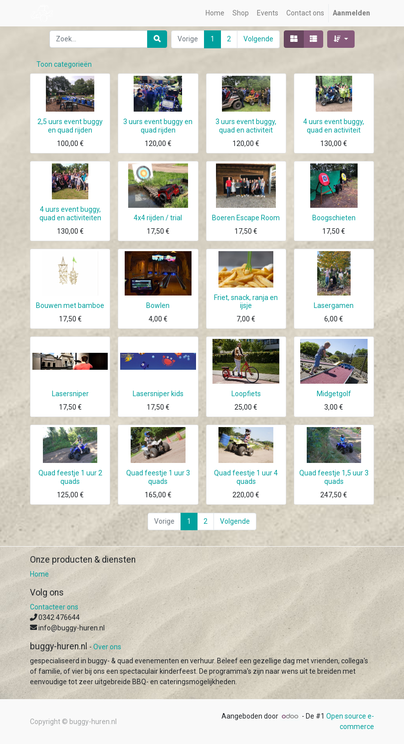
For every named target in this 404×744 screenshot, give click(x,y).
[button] (341, 39)
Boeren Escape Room (246, 218)
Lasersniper (70, 394)
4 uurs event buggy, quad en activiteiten (70, 213)
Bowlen (158, 305)
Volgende (258, 39)
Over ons (107, 647)
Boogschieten (334, 218)
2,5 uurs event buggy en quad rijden (70, 126)
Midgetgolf (334, 394)
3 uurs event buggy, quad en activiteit (245, 126)
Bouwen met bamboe (70, 305)
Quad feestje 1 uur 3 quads (158, 477)
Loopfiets (246, 394)
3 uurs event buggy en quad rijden (158, 126)
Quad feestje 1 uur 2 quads (70, 477)
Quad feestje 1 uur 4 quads (246, 477)
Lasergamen (334, 305)
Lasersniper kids (158, 394)
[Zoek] (157, 39)
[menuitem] (215, 13)
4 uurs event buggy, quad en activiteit (333, 126)
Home (39, 574)
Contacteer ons (54, 607)
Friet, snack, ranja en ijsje (246, 302)
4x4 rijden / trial (158, 218)
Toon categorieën (64, 64)
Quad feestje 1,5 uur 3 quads (334, 477)
